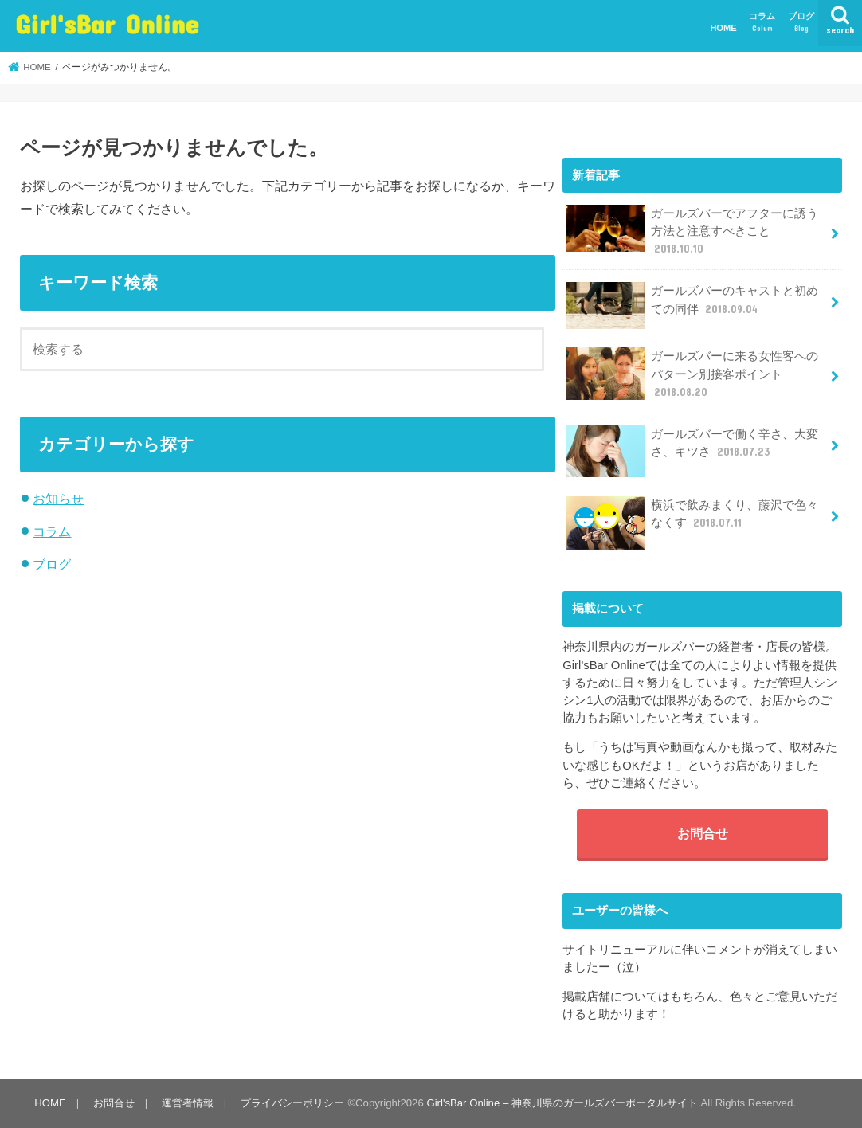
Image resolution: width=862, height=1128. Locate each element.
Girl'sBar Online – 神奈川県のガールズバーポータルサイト (561, 1103)
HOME (723, 28)
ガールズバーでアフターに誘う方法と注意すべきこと (692, 231)
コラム (762, 22)
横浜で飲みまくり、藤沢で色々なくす (692, 519)
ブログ (801, 22)
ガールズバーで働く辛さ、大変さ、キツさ (692, 448)
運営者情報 (188, 1103)
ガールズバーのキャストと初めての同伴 (692, 305)
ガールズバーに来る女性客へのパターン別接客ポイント (692, 373)
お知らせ (58, 499)
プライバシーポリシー (292, 1103)
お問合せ (702, 833)
